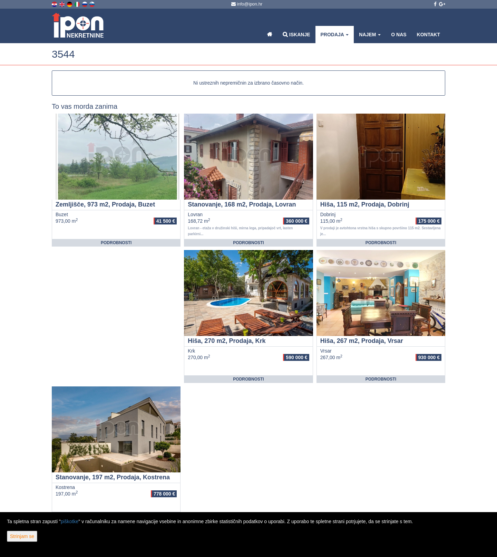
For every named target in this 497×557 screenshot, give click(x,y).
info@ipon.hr (247, 4)
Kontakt (428, 34)
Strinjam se (22, 536)
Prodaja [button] (335, 34)
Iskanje (296, 34)
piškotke (69, 521)
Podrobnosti (116, 242)
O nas (398, 34)
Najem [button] (370, 34)
